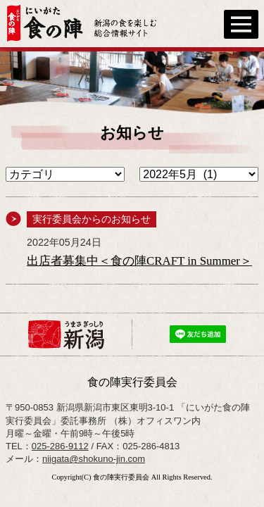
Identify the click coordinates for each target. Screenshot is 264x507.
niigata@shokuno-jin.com (93, 458)
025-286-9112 (60, 446)
